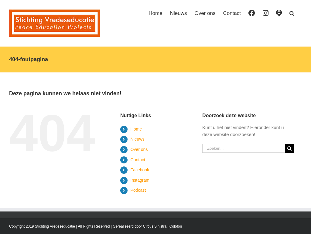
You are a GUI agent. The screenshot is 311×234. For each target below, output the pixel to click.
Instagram (140, 180)
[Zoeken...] (243, 148)
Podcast (138, 190)
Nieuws (138, 139)
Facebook (140, 169)
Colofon (175, 226)
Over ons (139, 149)
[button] (291, 13)
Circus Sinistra (154, 226)
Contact (138, 159)
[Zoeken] (289, 148)
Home (136, 129)
